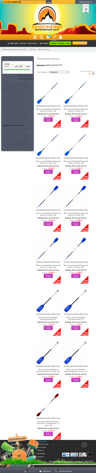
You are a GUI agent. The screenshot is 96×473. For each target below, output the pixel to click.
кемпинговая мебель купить (17, 133)
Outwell (13, 84)
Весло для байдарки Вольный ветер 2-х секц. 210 (76, 110)
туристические (23, 148)
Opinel (7, 84)
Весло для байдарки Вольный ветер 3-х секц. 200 (48, 214)
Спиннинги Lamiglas (11, 115)
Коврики (16, 96)
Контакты (32, 43)
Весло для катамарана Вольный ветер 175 (76, 318)
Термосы (9, 119)
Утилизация (40, 453)
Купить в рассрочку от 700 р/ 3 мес (48, 314)
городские (28, 126)
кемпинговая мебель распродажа (17, 135)
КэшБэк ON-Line (80, 43)
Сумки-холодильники (22, 117)
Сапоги (27, 110)
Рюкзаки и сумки (25, 108)
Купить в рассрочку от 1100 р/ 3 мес (48, 210)
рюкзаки (7, 145)
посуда (27, 142)
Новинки (40, 457)
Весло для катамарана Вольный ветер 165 (48, 318)
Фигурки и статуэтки (21, 120)
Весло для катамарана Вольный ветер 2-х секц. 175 (75, 370)
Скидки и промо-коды (60, 43)
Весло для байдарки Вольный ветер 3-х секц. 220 (48, 266)
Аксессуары (22, 84)
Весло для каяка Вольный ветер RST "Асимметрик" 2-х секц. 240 (48, 423)
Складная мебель (13, 113)
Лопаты (29, 96)
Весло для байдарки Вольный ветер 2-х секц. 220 (48, 162)
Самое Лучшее (40, 447)
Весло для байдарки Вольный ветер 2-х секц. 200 (48, 110)
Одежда (26, 98)
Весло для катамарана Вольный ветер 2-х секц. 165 (48, 370)
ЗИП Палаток (22, 91)
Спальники (24, 113)
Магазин (12, 43)
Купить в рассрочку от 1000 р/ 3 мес (48, 105)
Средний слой (25, 115)
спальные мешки (19, 145)
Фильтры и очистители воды (17, 122)
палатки (19, 142)
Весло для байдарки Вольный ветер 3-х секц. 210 (76, 214)
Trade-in (40, 450)
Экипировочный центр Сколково (14, 49)
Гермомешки (27, 89)
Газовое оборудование (12, 89)
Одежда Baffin (13, 101)
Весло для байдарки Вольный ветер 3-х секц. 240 (76, 266)
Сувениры (9, 117)
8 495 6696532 (12, 1)
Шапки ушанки (13, 125)
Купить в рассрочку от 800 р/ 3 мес (48, 366)
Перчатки (27, 106)
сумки (28, 145)
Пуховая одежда (10, 108)
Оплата (23, 43)
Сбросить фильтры (25, 75)
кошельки (8, 138)
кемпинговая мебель (12, 128)
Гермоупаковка (10, 91)
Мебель (8, 98)
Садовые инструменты (14, 110)
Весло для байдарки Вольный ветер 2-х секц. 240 (76, 162)
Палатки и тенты (17, 106)
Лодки (23, 96)
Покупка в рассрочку (40, 444)
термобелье (11, 147)
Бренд (32, 49)
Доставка (44, 43)
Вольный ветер (44, 49)
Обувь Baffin (17, 98)
